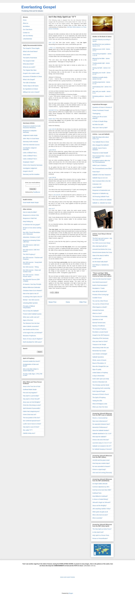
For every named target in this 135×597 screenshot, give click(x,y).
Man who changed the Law (100, 366)
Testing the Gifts (97, 400)
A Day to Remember (99, 375)
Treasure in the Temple (99, 344)
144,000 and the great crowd (101, 460)
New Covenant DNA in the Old (101, 181)
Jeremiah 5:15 (52, 110)
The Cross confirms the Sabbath (102, 199)
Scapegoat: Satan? (28, 162)
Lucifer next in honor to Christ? (32, 424)
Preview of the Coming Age (101, 294)
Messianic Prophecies (29, 335)
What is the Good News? (30, 51)
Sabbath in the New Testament (102, 174)
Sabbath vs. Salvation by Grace (102, 203)
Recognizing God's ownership (101, 388)
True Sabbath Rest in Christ (101, 142)
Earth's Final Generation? (100, 285)
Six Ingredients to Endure (30, 89)
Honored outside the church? (31, 361)
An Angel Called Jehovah (100, 483)
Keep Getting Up (28, 221)
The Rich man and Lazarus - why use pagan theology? (102, 239)
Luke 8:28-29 (52, 129)
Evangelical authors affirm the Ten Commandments (101, 161)
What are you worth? (29, 67)
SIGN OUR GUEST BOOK (67, 577)
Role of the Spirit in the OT (31, 293)
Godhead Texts (97, 493)
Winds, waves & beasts (99, 360)
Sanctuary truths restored (30, 141)
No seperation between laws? (101, 424)
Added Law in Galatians (100, 165)
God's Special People (99, 391)
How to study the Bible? (30, 212)
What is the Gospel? (29, 79)
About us (25, 23)
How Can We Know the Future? (102, 279)
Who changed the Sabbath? (101, 145)
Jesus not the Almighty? (100, 505)
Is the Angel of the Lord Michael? (32, 332)
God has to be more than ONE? (102, 490)
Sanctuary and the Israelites (31, 174)
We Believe (26, 26)
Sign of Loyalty (97, 369)
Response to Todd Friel (30, 218)
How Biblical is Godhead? (100, 496)
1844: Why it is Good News (31, 138)
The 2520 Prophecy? (29, 254)
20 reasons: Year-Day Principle (32, 284)
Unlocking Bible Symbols (30, 303)
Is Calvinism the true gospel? (31, 224)
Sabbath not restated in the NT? (102, 446)
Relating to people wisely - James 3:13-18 (100, 78)
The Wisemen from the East (31, 323)
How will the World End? (100, 291)
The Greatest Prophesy (99, 329)
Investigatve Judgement (30, 168)
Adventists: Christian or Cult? (31, 237)
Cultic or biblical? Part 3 (30, 159)
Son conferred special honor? (31, 420)
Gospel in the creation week (31, 73)
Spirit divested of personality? (31, 408)
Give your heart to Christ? (100, 341)
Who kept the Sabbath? (99, 436)
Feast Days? (96, 171)
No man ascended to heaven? (101, 466)
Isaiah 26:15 (52, 118)
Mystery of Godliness (99, 326)
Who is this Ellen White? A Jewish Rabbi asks (30, 369)
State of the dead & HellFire (101, 255)
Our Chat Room (27, 29)
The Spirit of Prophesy (99, 397)
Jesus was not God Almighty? (31, 402)
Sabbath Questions (98, 357)
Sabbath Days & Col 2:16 (100, 178)
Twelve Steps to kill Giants (30, 86)
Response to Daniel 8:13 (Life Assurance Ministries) (31, 126)
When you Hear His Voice (100, 407)
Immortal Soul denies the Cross (102, 249)
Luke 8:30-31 (52, 150)
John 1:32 (52, 42)
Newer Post (52, 302)
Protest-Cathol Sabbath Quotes (32, 314)
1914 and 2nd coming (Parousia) (102, 472)
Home (68, 302)
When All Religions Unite (100, 404)
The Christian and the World (101, 385)
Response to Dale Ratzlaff (100, 153)
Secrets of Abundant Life (100, 382)
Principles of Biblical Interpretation (29, 306)
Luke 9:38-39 (52, 177)
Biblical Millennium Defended (31, 287)
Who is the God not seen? (100, 515)
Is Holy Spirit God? (98, 532)
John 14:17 (52, 208)
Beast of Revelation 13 (99, 363)
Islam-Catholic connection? (31, 326)
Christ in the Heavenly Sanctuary (32, 165)
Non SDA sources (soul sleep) (101, 243)
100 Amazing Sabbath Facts (101, 196)
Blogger (71, 593)
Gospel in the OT (28, 171)
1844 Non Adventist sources (31, 144)
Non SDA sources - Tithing (31, 267)
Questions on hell (98, 319)
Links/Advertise (27, 39)
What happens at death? (100, 307)
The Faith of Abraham (29, 82)
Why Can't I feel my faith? (100, 127)
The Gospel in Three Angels (31, 48)
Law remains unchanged (100, 354)
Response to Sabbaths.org (100, 193)
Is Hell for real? (97, 258)
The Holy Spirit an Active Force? (102, 529)
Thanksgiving (96, 113)
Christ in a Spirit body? (99, 469)
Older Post (82, 302)
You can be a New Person (100, 301)
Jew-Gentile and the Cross (31, 329)
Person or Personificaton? (100, 538)
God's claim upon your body (101, 379)
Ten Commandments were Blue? (102, 168)
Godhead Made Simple (30, 389)
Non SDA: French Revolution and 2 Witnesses (31, 233)
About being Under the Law (101, 347)
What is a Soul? (97, 313)
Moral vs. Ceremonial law (100, 418)
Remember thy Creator (99, 350)
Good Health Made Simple (31, 202)
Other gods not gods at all (100, 512)
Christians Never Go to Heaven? (32, 290)
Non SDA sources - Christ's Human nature (31, 275)
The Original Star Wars (29, 70)
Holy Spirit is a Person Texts (101, 535)
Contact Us (26, 32)
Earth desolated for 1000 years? (32, 342)
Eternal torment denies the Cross (102, 252)
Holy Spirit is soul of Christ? (31, 427)
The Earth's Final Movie (30, 57)
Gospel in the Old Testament (101, 335)
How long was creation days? (101, 463)
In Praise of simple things (100, 121)
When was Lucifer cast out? (31, 317)
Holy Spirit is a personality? (31, 396)
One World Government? (100, 282)
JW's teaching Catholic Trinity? (102, 508)
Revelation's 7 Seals (99, 288)
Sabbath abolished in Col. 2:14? (102, 433)
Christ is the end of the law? (101, 439)
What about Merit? (28, 64)
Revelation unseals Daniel (100, 332)
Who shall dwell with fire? (100, 246)
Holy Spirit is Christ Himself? (31, 399)
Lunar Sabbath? (97, 187)
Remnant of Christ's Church (101, 394)
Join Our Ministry (28, 35)
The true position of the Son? (31, 417)
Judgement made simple (30, 135)
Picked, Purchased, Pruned (101, 110)
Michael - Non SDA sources (31, 300)
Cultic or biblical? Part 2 (30, 155)
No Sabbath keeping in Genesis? (102, 449)
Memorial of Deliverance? (100, 427)
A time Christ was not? (29, 414)
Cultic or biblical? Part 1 (30, 152)
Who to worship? (97, 518)
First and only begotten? (30, 392)
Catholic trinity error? (29, 433)
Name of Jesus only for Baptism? (32, 339)
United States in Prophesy (100, 372)
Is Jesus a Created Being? (100, 499)
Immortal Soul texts (98, 310)
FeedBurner (36, 192)
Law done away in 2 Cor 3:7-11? (102, 443)
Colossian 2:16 (97, 184)
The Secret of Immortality (100, 316)
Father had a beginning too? (31, 411)
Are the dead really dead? (100, 261)
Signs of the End (28, 320)
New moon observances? (100, 421)
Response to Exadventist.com (101, 190)
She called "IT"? (27, 430)
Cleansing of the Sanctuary (101, 338)
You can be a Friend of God (101, 304)
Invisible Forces (97, 297)
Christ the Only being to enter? (32, 405)
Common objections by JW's (101, 487)
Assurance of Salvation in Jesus (32, 76)
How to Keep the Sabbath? (31, 311)
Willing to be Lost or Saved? (31, 92)
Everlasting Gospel (38, 7)
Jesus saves (26, 54)
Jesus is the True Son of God (31, 386)
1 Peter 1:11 (52, 47)
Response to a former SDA (31, 215)
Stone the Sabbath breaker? (101, 430)
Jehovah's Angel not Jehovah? (102, 502)
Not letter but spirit (98, 124)
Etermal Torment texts (99, 322)
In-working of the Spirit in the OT (32, 296)
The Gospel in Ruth (28, 61)
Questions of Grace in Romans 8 (102, 107)
